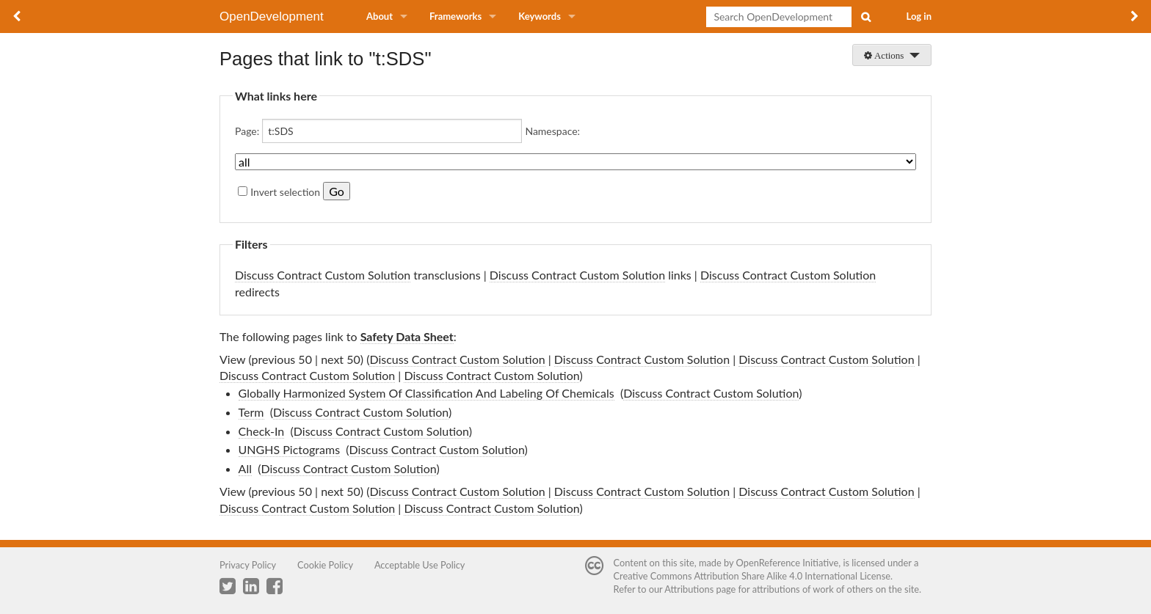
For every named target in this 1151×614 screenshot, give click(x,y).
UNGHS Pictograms (290, 449)
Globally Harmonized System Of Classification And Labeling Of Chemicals (426, 393)
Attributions (689, 589)
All (245, 468)
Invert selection (285, 192)
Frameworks (455, 16)
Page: (247, 131)
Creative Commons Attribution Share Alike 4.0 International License (752, 576)
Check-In (262, 431)
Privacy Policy (247, 565)
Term (251, 412)
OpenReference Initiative (787, 563)
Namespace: (552, 131)
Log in (919, 16)
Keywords (539, 16)
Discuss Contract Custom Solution (322, 275)
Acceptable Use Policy (419, 565)
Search (865, 17)
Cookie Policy (325, 565)
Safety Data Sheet (407, 336)
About (379, 16)
